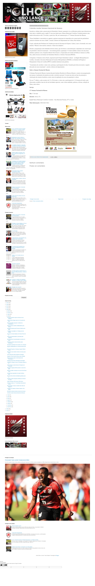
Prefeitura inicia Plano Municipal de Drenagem (16, 360)
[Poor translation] (5, 565)
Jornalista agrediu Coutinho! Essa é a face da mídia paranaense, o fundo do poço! (19, 271)
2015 (7, 302)
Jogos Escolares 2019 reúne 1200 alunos (15, 381)
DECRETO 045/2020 (16, 263)
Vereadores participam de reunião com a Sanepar (16, 344)
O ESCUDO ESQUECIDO (17, 203)
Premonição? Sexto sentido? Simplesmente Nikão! (17, 171)
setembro (9, 401)
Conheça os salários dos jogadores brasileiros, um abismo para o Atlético (19, 280)
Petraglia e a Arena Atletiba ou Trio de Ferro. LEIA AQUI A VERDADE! (19, 224)
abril (8, 316)
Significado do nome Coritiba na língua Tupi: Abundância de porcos (18, 138)
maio (8, 394)
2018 (7, 307)
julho (8, 398)
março (8, 314)
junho (8, 396)
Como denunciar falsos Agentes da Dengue (15, 354)
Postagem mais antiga (86, 199)
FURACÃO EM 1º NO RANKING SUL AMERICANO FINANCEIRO (19, 238)
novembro (9, 405)
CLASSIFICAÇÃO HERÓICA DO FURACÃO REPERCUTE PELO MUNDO (18, 247)
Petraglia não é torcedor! (16, 287)
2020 (7, 408)
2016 (7, 304)
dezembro (9, 406)
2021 (7, 410)
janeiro (8, 310)
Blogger (57, 555)
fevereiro (9, 312)
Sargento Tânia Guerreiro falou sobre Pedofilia (16, 356)
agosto (8, 400)
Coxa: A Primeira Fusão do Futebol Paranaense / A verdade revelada (18, 129)
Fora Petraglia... (15, 230)
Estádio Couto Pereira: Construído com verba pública (18, 188)
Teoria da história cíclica (16, 525)
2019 (7, 309)
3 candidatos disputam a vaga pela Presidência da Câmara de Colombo (19, 146)
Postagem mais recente (34, 199)
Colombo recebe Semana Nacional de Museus (16, 392)
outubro (9, 403)
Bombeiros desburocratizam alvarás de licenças (16, 391)
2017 (7, 306)
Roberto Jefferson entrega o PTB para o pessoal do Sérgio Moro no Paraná (18, 153)
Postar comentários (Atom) (38, 201)
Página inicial (60, 199)
